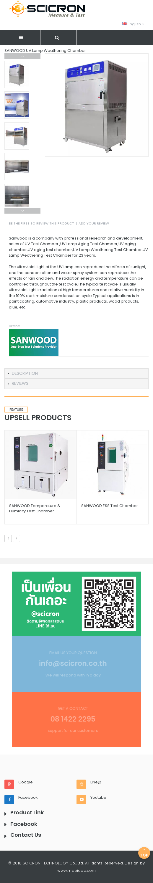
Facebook (28, 797)
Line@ (96, 782)
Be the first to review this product (41, 223)
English (133, 24)
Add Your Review (94, 223)
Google (25, 782)
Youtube (98, 797)
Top (144, 853)
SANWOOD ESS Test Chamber (109, 506)
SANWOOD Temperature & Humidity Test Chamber (34, 508)
